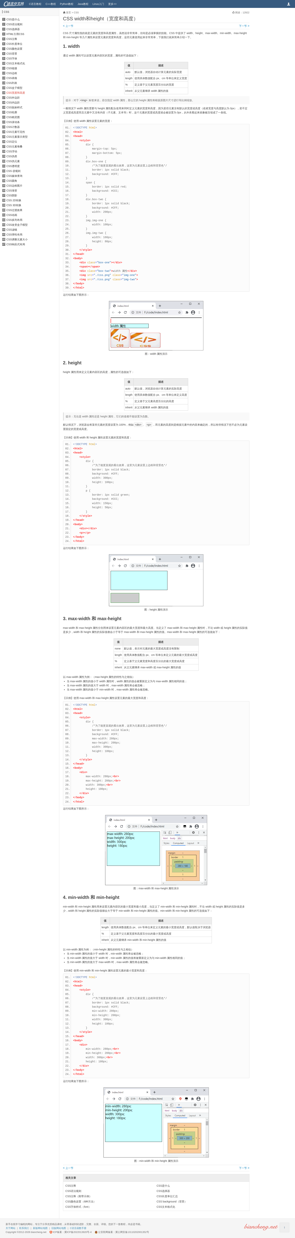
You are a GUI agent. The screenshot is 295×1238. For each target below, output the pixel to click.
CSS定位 (11, 141)
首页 (68, 12)
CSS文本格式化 (15, 63)
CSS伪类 (11, 156)
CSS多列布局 (14, 219)
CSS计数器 (13, 126)
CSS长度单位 (14, 43)
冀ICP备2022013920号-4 (78, 1232)
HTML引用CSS (15, 34)
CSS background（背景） (172, 1201)
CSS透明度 (13, 166)
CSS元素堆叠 (14, 146)
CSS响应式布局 (15, 244)
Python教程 (67, 3)
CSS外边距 (13, 97)
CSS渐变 (11, 190)
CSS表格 (11, 78)
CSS (6, 11)
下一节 (244, 25)
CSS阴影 (11, 195)
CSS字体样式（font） (78, 1206)
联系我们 (24, 1228)
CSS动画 (11, 214)
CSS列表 (11, 82)
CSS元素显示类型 (17, 136)
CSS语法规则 (14, 24)
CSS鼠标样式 (14, 107)
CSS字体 (11, 58)
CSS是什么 (13, 19)
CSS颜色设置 (14, 48)
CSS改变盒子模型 (17, 224)
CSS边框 (11, 73)
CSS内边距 (13, 102)
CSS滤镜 (11, 229)
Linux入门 (98, 3)
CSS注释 (11, 38)
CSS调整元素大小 (17, 239)
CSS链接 (11, 68)
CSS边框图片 (14, 185)
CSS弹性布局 (14, 234)
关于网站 (10, 1228)
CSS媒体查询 (14, 175)
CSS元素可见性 (15, 131)
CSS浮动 (11, 151)
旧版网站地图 (58, 1228)
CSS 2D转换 (13, 200)
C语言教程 (35, 3)
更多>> (112, 3)
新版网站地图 (40, 1228)
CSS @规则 (13, 170)
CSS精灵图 (13, 117)
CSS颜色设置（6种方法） (80, 1201)
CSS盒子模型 (14, 87)
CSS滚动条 (13, 122)
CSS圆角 (11, 180)
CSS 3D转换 (13, 205)
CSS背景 (11, 53)
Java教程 (83, 3)
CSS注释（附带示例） (78, 1196)
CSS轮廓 (11, 112)
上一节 (68, 25)
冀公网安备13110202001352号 (132, 1232)
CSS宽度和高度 (15, 92)
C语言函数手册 (78, 1228)
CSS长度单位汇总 (167, 1196)
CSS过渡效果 (14, 210)
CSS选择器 (13, 29)
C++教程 (51, 3)
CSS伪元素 (13, 161)
